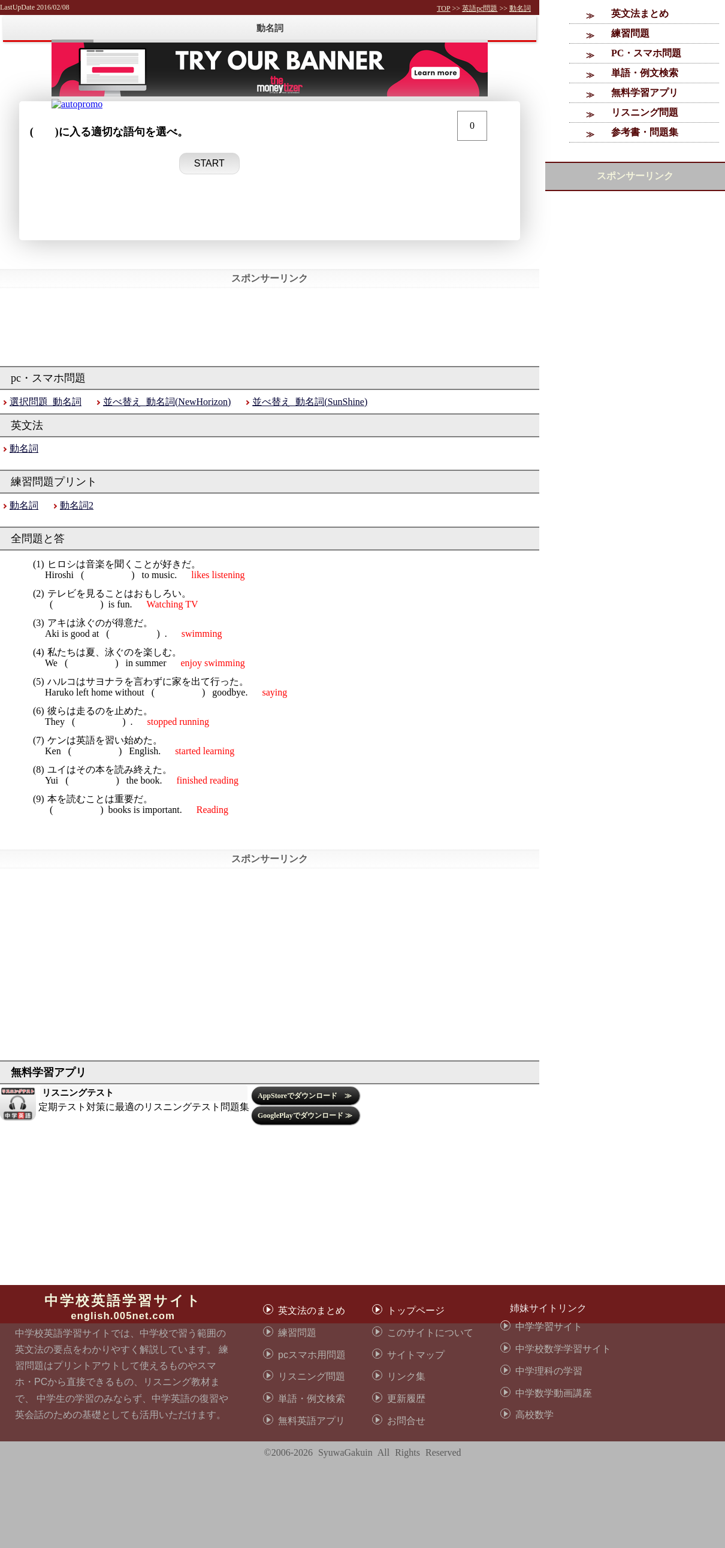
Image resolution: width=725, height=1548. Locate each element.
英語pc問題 (479, 8)
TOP (443, 8)
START (209, 163)
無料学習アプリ (644, 92)
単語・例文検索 (644, 73)
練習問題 (630, 33)
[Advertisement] (112, 1435)
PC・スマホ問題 (646, 53)
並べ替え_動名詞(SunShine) (309, 402)
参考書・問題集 (644, 132)
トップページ (416, 1310)
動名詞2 (76, 505)
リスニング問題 (644, 112)
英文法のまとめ (311, 1310)
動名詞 (520, 8)
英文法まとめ (640, 13)
